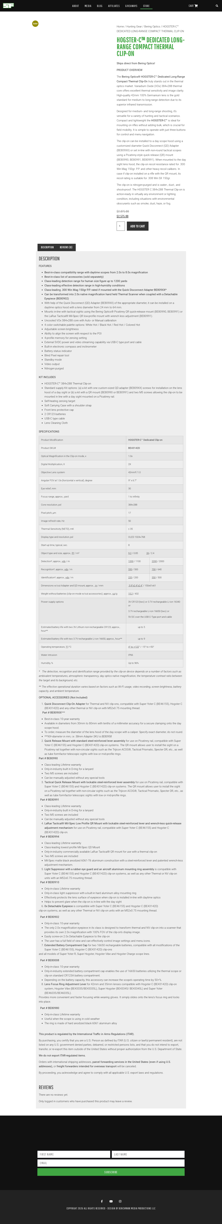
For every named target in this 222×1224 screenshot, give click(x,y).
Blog (100, 6)
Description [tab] (47, 247)
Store (146, 6)
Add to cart (137, 226)
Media (88, 6)
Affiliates (114, 6)
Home (120, 26)
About (75, 6)
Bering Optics (152, 26)
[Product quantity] (121, 226)
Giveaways (131, 6)
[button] (217, 6)
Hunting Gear (134, 26)
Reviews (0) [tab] (66, 247)
